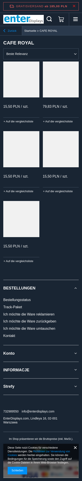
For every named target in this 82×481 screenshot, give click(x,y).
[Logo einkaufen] (23, 19)
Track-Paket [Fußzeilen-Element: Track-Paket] (12, 307)
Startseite (30, 30)
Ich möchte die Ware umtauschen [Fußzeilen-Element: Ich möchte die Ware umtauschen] (29, 328)
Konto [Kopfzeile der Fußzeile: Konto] (9, 353)
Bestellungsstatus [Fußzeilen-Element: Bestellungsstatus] (17, 300)
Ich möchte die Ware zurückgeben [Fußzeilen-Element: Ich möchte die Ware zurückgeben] (29, 321)
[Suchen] (49, 19)
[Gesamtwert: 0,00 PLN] (61, 19)
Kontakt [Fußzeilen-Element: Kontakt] (9, 336)
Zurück (9, 31)
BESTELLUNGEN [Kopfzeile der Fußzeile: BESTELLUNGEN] (19, 288)
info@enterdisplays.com (38, 411)
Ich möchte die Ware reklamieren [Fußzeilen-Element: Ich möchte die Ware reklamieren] (28, 314)
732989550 (11, 411)
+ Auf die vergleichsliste (18, 121)
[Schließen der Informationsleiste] (74, 6)
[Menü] (75, 19)
